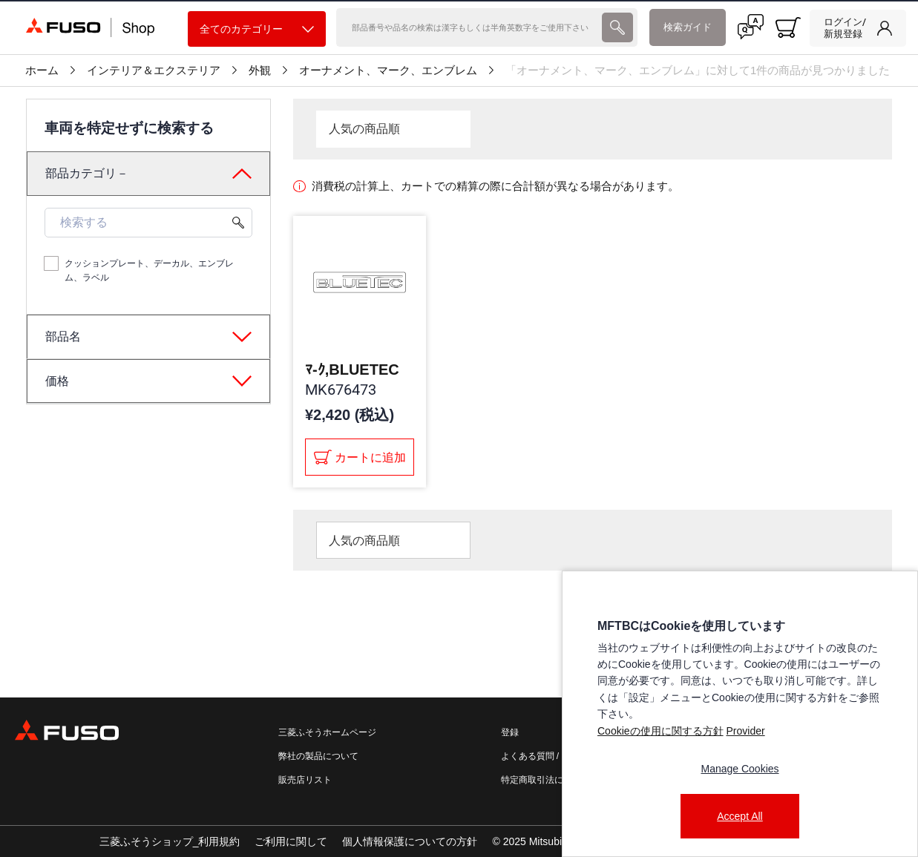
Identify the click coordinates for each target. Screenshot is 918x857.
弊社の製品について (318, 756)
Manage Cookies (739, 769)
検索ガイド (687, 27)
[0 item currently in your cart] (788, 27)
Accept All (739, 816)
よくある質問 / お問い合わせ (558, 756)
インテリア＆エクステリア (153, 70)
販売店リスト (305, 780)
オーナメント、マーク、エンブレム (388, 70)
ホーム (42, 70)
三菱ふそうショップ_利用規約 (169, 841)
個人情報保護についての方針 (409, 841)
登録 (510, 732)
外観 (260, 70)
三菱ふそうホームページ (327, 732)
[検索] (467, 27)
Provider (745, 731)
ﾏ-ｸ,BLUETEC (352, 369)
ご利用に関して (291, 841)
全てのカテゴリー (257, 29)
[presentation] (459, 428)
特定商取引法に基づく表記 (554, 780)
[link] (858, 28)
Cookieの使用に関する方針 (660, 731)
